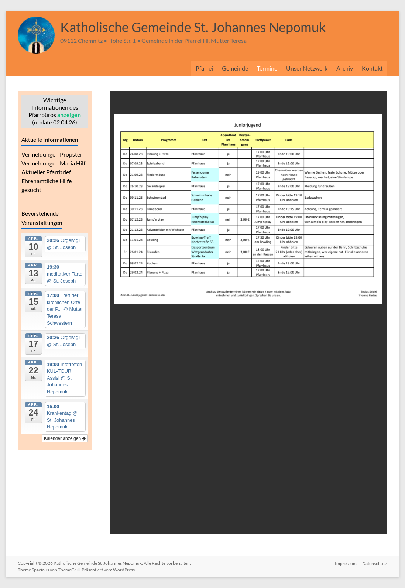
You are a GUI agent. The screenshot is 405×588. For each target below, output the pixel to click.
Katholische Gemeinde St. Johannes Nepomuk (193, 27)
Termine (267, 68)
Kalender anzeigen (65, 438)
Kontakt (372, 68)
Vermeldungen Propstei (51, 154)
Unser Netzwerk (306, 68)
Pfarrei (204, 68)
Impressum (346, 563)
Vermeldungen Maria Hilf (53, 163)
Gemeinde (235, 68)
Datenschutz (375, 563)
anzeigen (69, 114)
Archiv (344, 68)
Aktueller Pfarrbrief (46, 171)
